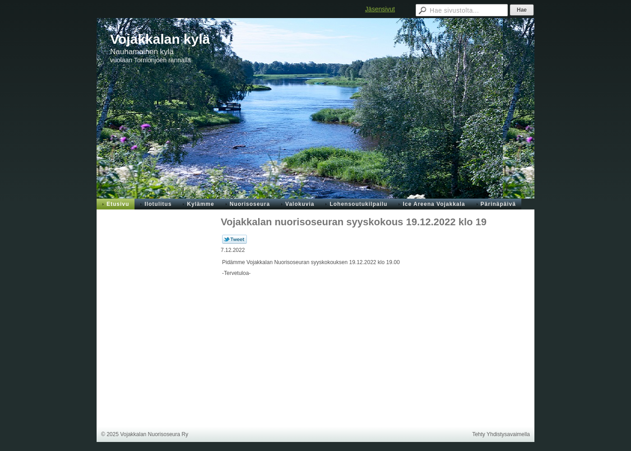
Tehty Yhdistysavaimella (501, 434)
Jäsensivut (380, 9)
